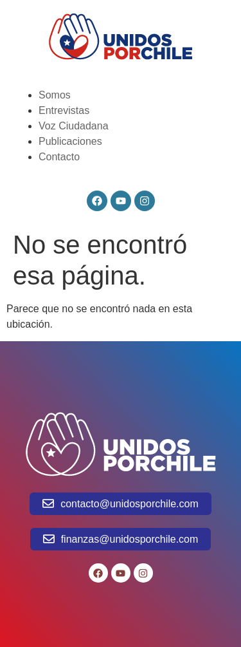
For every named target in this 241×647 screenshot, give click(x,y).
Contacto (59, 156)
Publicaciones (70, 141)
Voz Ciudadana (74, 125)
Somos (55, 94)
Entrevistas (64, 110)
